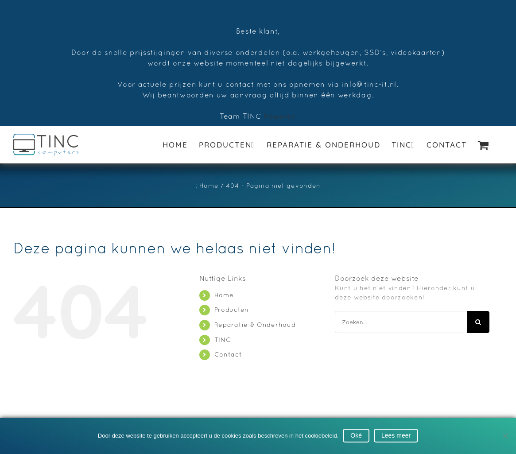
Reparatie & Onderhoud (255, 324)
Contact (228, 354)
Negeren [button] (280, 116)
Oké (356, 435)
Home (224, 295)
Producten (231, 309)
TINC (222, 339)
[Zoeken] (478, 322)
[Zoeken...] (401, 322)
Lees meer (396, 435)
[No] (504, 435)
